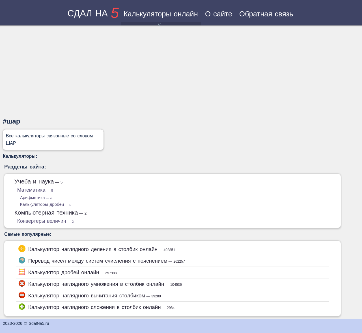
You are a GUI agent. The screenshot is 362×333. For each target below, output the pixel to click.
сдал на (93, 13)
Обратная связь (266, 14)
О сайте (218, 14)
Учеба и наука (38, 181)
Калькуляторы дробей (45, 204)
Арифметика (36, 197)
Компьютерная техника (50, 212)
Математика (35, 190)
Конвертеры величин (45, 221)
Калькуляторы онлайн (161, 17)
